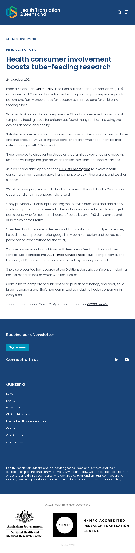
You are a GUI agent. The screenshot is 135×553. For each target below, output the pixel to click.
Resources (13, 407)
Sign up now (17, 347)
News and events (24, 39)
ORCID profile (97, 304)
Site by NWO (68, 545)
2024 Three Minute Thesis (66, 255)
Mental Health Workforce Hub (26, 421)
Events (10, 400)
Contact (12, 428)
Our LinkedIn (14, 435)
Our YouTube (15, 442)
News (9, 394)
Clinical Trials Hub (18, 414)
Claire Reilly (44, 89)
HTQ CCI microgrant (74, 169)
